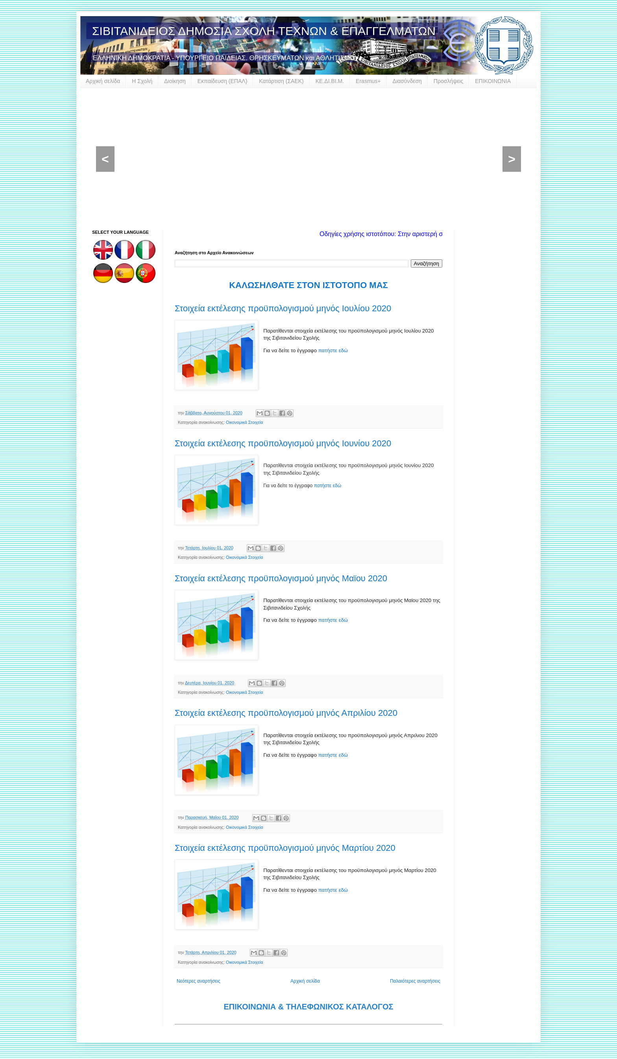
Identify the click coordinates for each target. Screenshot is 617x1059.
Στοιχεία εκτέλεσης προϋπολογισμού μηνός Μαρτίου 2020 (285, 848)
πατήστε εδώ (333, 350)
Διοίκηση (175, 81)
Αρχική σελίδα (103, 81)
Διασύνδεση (407, 81)
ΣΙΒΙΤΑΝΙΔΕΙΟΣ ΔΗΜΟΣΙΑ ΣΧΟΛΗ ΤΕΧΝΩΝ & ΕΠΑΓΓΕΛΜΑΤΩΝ (264, 30)
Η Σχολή (142, 81)
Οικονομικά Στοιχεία (244, 422)
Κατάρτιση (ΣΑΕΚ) (281, 81)
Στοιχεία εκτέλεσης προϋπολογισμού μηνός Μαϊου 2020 (281, 578)
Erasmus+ (368, 81)
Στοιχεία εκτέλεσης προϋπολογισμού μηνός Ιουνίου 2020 (283, 443)
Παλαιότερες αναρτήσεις (415, 981)
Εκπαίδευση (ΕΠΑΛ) (222, 81)
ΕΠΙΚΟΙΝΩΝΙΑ (493, 81)
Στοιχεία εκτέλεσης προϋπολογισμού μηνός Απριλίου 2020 (286, 713)
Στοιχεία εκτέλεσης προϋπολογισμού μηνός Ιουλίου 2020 (283, 308)
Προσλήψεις (448, 81)
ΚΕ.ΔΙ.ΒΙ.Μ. (330, 81)
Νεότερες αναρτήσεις (198, 981)
